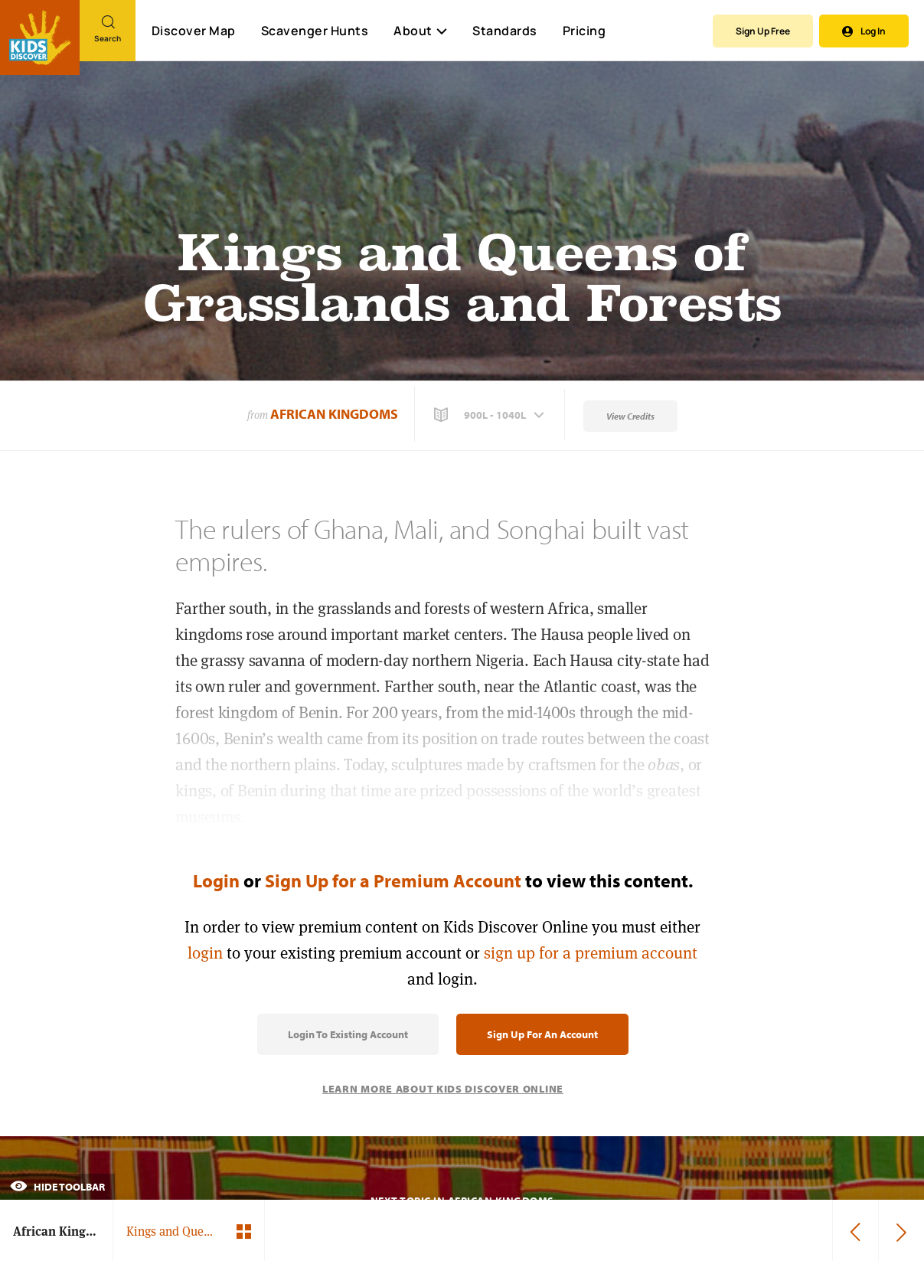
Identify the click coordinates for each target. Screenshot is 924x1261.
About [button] (420, 30)
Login (216, 880)
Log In (864, 31)
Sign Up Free (763, 31)
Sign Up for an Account (542, 1034)
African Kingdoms (334, 414)
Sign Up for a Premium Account (393, 880)
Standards (504, 30)
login (205, 952)
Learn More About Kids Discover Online (442, 1089)
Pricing (584, 30)
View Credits (630, 416)
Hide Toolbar (57, 1187)
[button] (490, 415)
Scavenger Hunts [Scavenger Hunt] (314, 31)
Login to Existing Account (348, 1034)
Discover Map (193, 30)
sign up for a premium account (590, 952)
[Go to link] (40, 37)
